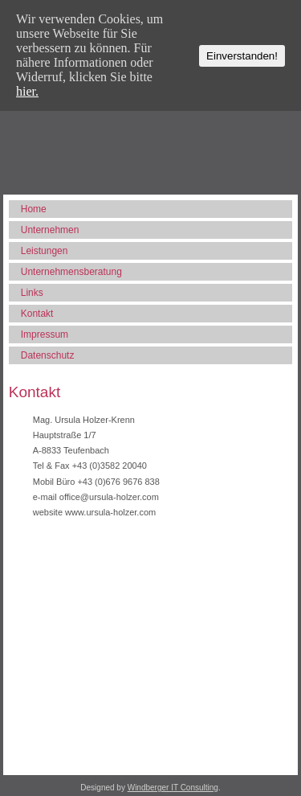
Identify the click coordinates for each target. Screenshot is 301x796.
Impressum (44, 334)
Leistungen (44, 250)
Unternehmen (50, 230)
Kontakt (37, 313)
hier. (27, 91)
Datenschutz (48, 355)
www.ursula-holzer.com (110, 512)
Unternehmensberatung (71, 271)
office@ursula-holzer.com (109, 497)
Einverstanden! (242, 56)
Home (34, 209)
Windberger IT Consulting (173, 787)
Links (32, 292)
